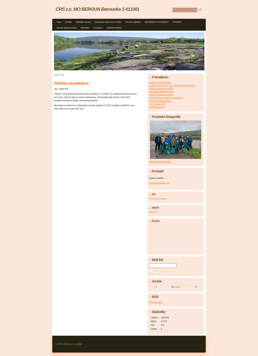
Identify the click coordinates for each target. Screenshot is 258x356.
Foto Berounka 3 (156, 107)
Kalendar (153, 212)
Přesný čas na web (157, 199)
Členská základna (133, 22)
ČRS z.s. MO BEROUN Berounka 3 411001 (97, 9)
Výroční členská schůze (67, 28)
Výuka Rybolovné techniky (161, 95)
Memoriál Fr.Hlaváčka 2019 (161, 92)
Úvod (59, 22)
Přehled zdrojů (155, 302)
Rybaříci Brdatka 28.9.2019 (161, 89)
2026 (177, 287)
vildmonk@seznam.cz (159, 183)
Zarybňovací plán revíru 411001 (108, 22)
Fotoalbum (98, 28)
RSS (79, 344)
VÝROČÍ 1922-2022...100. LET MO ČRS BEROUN (172, 85)
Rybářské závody (83, 22)
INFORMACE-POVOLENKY (157, 22)
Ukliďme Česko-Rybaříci (160, 82)
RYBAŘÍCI (177, 22)
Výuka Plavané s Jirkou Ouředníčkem (166, 98)
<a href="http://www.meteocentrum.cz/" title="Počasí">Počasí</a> (175, 238)
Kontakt (68, 22)
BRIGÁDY (85, 28)
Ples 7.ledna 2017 (157, 104)
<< (155, 287)
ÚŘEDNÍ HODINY (114, 28)
